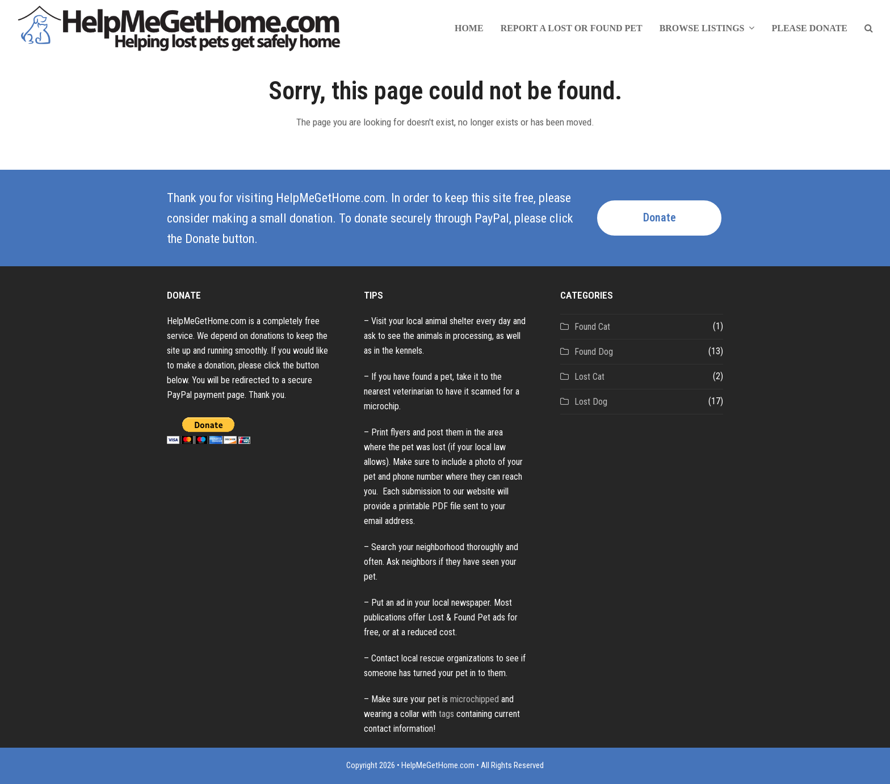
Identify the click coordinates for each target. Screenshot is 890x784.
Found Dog (593, 351)
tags (446, 713)
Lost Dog (590, 401)
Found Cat (592, 326)
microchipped (474, 699)
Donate (659, 217)
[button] (868, 28)
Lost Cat (589, 376)
